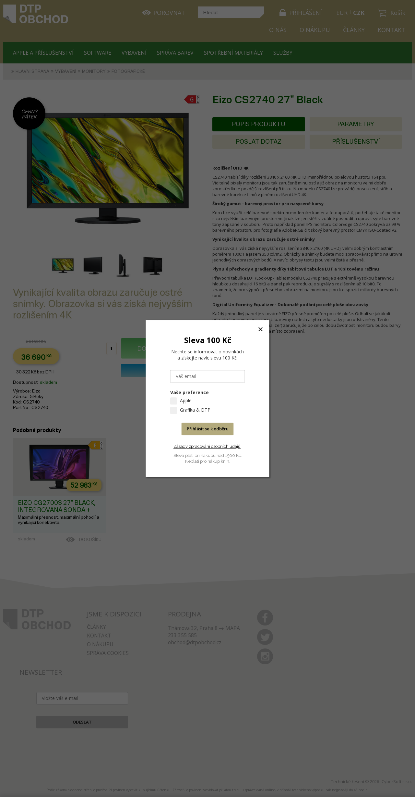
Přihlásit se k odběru (208, 429)
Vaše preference (189, 392)
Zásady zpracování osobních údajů (207, 446)
